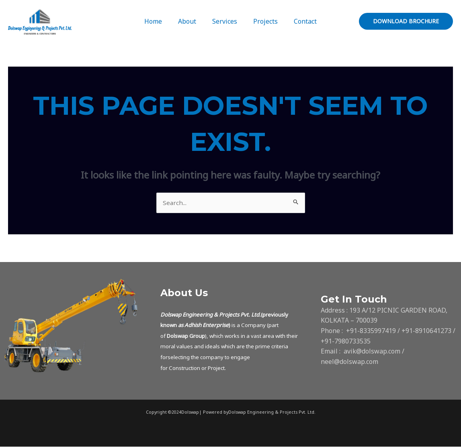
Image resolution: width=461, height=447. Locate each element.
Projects (262, 21)
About (190, 21)
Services (224, 21)
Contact (298, 21)
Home (159, 21)
